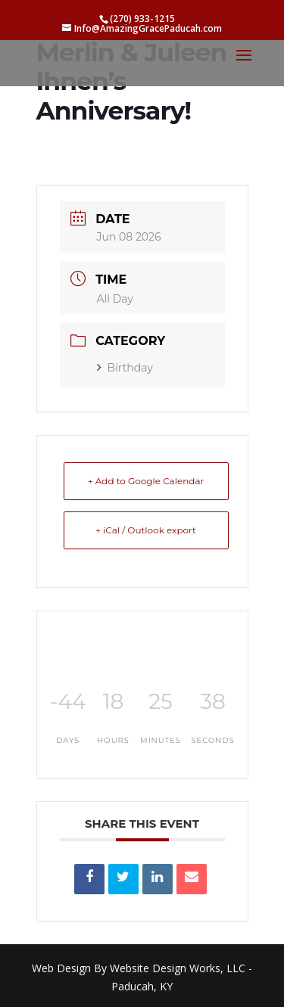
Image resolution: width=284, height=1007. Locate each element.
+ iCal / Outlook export (145, 530)
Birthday (125, 368)
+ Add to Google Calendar (146, 480)
